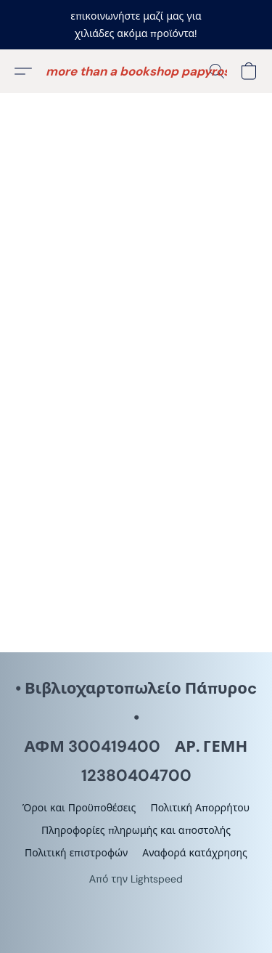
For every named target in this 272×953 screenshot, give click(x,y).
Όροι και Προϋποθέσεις (79, 807)
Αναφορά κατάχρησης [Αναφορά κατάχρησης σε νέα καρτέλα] (194, 852)
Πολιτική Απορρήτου (200, 807)
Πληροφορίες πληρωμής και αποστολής (136, 830)
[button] (136, 71)
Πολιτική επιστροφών (76, 852)
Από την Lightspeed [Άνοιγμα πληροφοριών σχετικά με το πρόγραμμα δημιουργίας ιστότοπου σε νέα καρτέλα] (136, 878)
